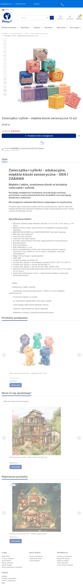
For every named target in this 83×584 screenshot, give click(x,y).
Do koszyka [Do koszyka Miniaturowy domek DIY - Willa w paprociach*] (15, 533)
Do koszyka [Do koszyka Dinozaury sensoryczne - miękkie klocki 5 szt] (15, 377)
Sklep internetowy (39, 581)
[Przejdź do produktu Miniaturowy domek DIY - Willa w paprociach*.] (37, 499)
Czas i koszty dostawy (65, 557)
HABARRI (4, 33)
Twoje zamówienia (35, 548)
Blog (3, 574)
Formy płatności (62, 554)
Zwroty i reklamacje (9, 572)
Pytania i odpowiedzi (9, 570)
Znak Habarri (6, 552)
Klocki (26, 33)
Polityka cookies (63, 552)
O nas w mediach (8, 550)
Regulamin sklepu (63, 550)
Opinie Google (7, 557)
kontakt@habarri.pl (6, 4)
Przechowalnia (34, 552)
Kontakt (4, 568)
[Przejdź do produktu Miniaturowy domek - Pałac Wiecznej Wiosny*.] (37, 422)
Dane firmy (5, 548)
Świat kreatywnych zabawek (12, 559)
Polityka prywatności (64, 548)
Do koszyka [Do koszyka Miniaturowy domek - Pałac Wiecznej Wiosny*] (15, 459)
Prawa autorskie (7, 554)
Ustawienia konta (35, 550)
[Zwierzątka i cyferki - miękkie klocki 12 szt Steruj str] (45, 72)
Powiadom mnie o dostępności (39, 127)
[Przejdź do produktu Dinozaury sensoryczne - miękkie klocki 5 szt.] (37, 338)
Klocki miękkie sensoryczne (39, 33)
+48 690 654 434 (20, 4)
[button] (52, 18)
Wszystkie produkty (16, 33)
